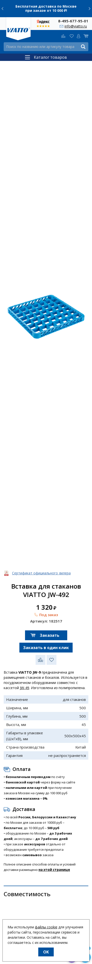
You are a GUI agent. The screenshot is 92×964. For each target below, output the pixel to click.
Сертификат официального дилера (41, 573)
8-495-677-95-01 (73, 20)
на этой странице (54, 869)
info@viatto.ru (76, 26)
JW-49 (24, 687)
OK (46, 952)
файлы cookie (46, 927)
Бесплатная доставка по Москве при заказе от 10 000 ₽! (46, 8)
